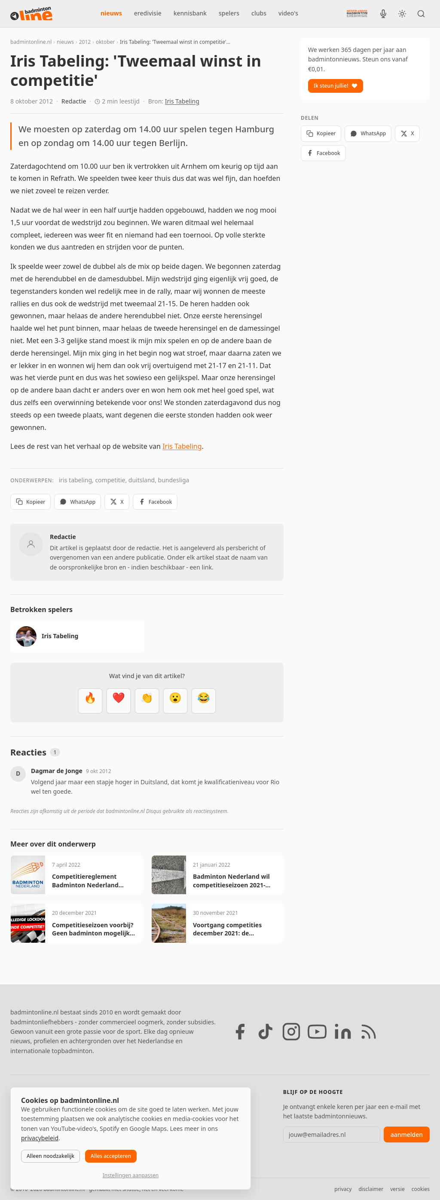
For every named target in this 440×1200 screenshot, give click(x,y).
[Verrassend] (175, 701)
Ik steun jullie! (336, 85)
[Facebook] (239, 1031)
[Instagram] (291, 1031)
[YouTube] (317, 1031)
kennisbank (190, 13)
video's (288, 13)
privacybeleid (39, 1138)
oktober (105, 42)
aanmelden (407, 1134)
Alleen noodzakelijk (50, 1156)
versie (397, 1189)
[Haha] (203, 701)
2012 (85, 42)
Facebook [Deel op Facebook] (155, 502)
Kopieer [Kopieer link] (30, 502)
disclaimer (370, 1189)
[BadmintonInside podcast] (383, 13)
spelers (229, 13)
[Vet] (90, 701)
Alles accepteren (111, 1156)
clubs (258, 13)
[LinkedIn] (342, 1031)
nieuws (111, 13)
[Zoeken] (421, 13)
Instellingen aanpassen (131, 1175)
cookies (421, 1189)
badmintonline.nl (31, 42)
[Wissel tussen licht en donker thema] (402, 13)
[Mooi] (118, 701)
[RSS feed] (368, 1031)
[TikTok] (265, 1031)
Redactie (73, 101)
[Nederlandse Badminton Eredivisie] (357, 13)
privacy (342, 1189)
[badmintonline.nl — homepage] (31, 14)
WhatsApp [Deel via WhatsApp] (77, 502)
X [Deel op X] (116, 502)
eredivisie (148, 13)
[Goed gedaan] (146, 701)
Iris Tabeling (182, 101)
